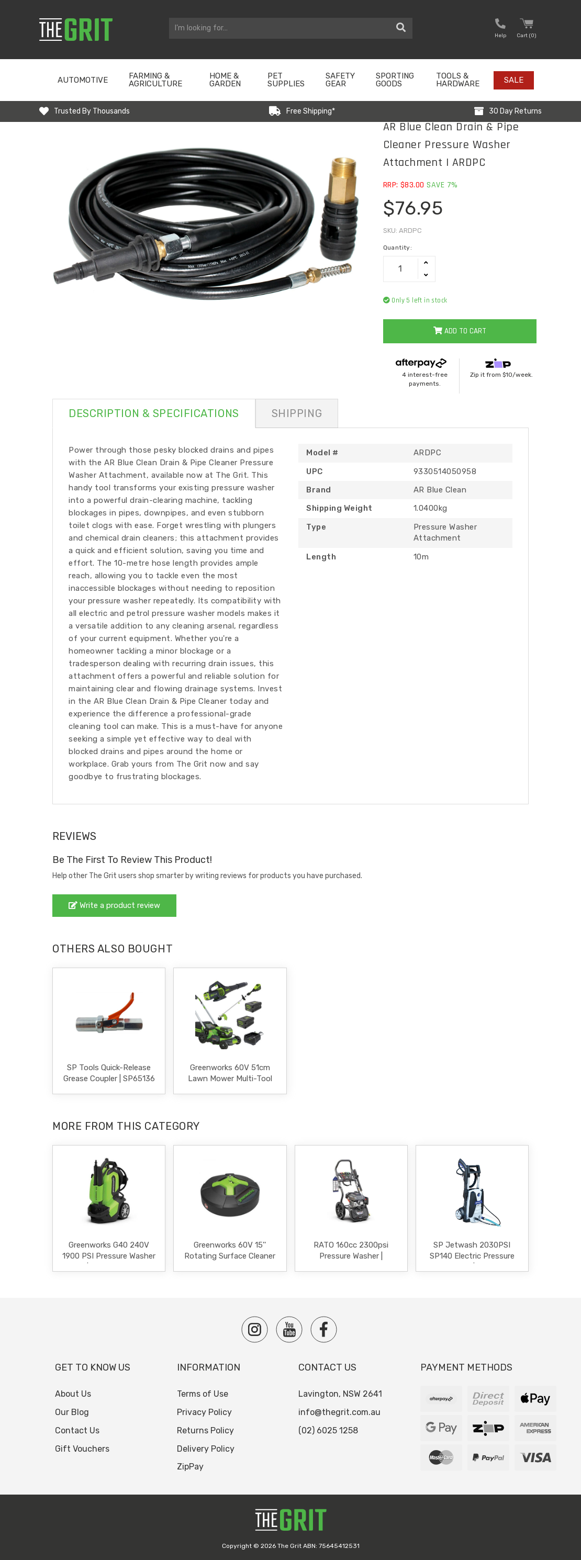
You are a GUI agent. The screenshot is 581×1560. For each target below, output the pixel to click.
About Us (73, 1394)
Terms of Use (202, 1394)
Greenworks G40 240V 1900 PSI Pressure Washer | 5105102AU (108, 1256)
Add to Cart (459, 331)
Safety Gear (340, 79)
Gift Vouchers (82, 1449)
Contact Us (77, 1430)
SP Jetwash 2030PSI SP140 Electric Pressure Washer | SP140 (472, 1256)
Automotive (83, 80)
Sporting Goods (395, 79)
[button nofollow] (500, 29)
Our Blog (72, 1412)
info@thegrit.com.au (339, 1412)
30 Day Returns (515, 111)
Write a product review (114, 905)
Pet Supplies (286, 79)
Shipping (297, 413)
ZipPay (190, 1467)
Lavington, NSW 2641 (340, 1394)
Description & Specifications (154, 413)
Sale (513, 80)
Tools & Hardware (457, 79)
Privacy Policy (204, 1412)
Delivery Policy (205, 1449)
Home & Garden (225, 79)
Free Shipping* (310, 111)
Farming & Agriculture (155, 79)
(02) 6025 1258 (328, 1430)
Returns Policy (205, 1430)
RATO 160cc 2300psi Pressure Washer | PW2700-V (351, 1256)
